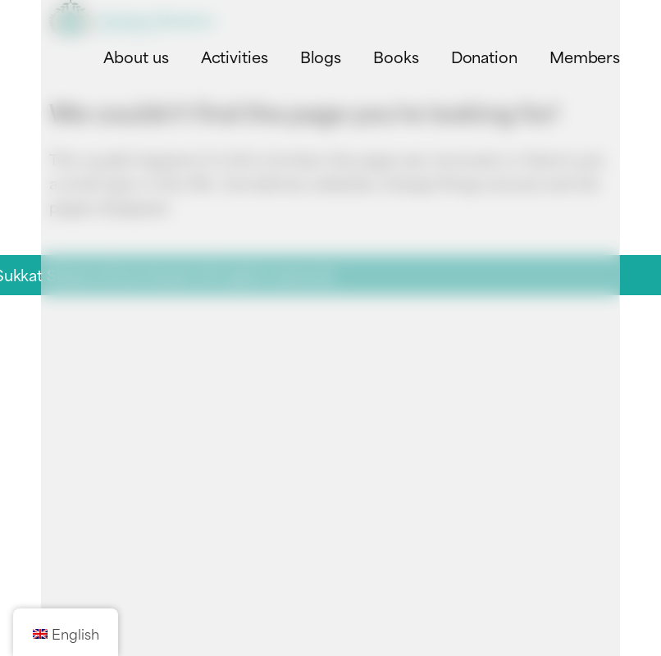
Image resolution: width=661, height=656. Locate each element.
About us (135, 56)
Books (396, 56)
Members (584, 56)
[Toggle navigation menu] (597, 19)
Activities (234, 56)
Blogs (321, 56)
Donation (484, 56)
